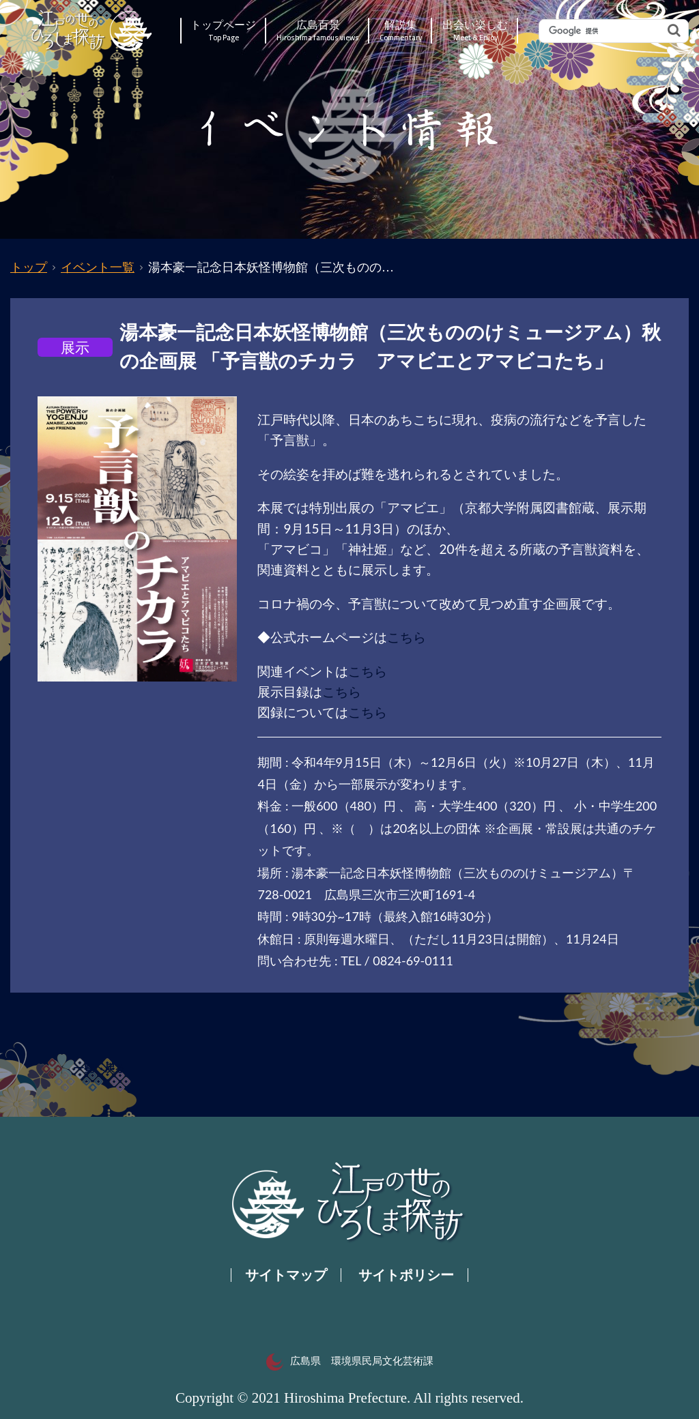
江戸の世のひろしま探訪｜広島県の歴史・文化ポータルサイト (92, 31)
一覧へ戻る (99, 1068)
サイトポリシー (406, 1275)
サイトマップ (286, 1275)
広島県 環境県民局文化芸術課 (349, 1361)
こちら (406, 637)
